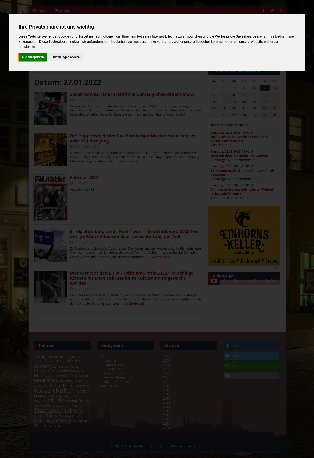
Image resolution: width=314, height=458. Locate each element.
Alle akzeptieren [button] (33, 57)
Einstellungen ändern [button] (65, 57)
